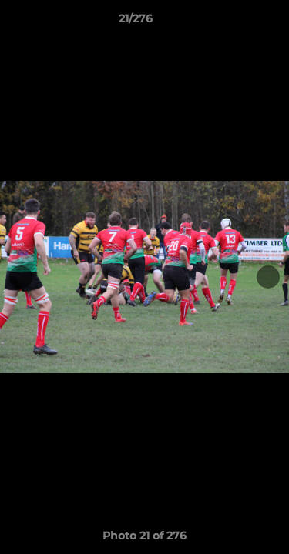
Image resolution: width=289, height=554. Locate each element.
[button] (233, 22)
